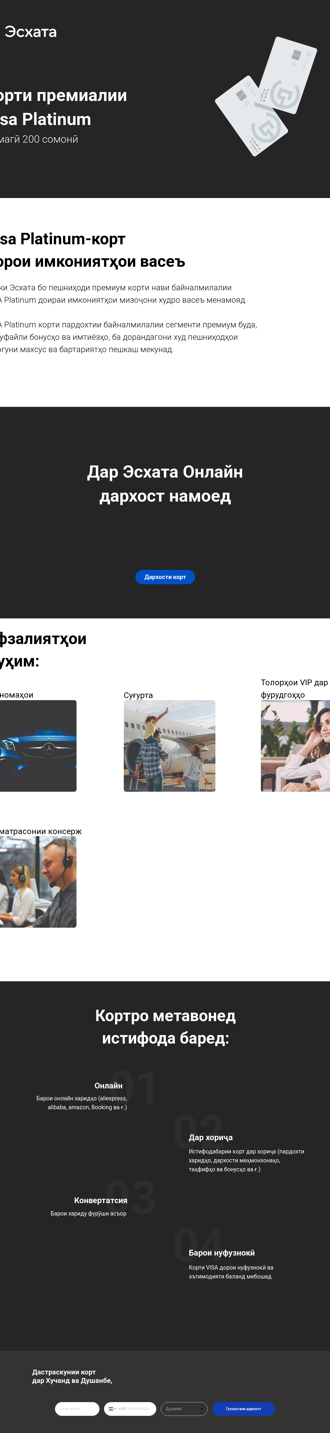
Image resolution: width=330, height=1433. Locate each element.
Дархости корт (165, 577)
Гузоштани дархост (243, 1409)
